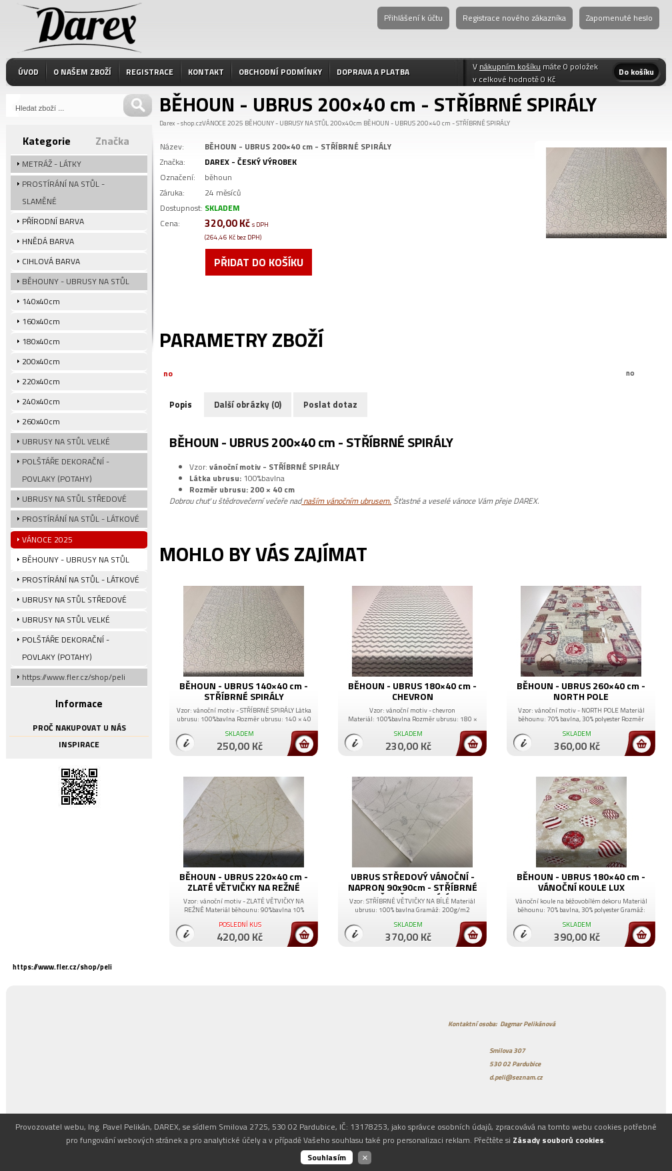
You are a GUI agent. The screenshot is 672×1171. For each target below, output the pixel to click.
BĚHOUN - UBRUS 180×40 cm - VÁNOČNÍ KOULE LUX (581, 881)
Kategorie (47, 141)
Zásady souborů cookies (558, 1140)
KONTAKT (206, 71)
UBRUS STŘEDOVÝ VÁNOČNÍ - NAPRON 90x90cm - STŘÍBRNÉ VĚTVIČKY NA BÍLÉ (412, 887)
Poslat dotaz (330, 404)
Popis (180, 404)
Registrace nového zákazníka (514, 17)
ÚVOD (28, 71)
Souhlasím (326, 1157)
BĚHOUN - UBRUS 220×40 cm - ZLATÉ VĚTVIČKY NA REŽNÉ (243, 881)
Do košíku (636, 71)
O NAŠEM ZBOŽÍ (82, 71)
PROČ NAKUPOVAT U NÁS (79, 727)
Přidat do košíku (258, 262)
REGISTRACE (149, 71)
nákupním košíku (510, 66)
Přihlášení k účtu (413, 17)
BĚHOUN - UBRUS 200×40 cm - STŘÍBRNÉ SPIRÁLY (436, 123)
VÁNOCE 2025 (222, 123)
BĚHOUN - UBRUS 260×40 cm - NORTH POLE (581, 691)
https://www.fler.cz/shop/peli (62, 966)
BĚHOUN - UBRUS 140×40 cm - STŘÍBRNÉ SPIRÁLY (243, 691)
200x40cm (346, 123)
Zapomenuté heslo (619, 17)
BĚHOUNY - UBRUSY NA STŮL (287, 123)
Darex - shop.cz (180, 123)
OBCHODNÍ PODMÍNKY (280, 71)
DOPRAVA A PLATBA (373, 71)
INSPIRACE (79, 744)
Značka (112, 141)
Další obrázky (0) (247, 404)
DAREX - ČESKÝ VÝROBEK (251, 161)
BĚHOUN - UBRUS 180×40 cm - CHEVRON (412, 691)
